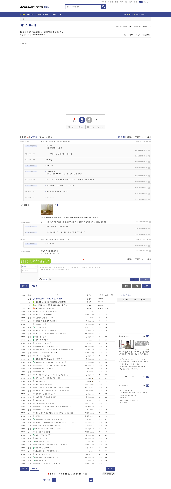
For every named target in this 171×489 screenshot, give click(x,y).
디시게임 (124, 2)
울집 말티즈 (123, 403)
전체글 (24, 286)
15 (80, 474)
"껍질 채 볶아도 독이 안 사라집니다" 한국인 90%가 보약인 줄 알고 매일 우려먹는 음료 (69, 217)
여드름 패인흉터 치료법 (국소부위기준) (47, 426)
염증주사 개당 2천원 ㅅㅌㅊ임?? (45, 353)
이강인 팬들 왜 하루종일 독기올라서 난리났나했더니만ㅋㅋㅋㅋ (134, 359)
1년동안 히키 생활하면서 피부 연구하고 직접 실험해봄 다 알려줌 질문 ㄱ (52, 422)
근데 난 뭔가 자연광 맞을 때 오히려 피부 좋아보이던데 (52, 413)
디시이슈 (132, 377)
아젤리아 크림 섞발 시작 (42, 368)
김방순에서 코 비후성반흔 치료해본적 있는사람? (50, 365)
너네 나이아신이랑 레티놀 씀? (44, 311)
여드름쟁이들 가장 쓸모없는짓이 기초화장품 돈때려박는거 (52, 387)
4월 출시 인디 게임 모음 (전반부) (128, 369)
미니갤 (109, 2)
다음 (83, 474)
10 (66, 474)
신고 (100, 127)
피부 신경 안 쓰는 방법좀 (42, 315)
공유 (80, 127)
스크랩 (124, 35)
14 (77, 474)
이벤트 (130, 2)
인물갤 (114, 2)
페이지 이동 (108, 474)
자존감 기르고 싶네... (41, 343)
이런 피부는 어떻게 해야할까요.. (44, 457)
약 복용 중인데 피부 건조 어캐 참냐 (45, 464)
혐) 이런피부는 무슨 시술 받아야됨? (46, 429)
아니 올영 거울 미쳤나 (41, 432)
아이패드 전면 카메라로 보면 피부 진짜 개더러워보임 (51, 406)
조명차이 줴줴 (39, 327)
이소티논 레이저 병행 (41, 410)
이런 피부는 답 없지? (41, 448)
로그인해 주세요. (125, 295)
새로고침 (148, 137)
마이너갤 (103, 2)
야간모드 (147, 2)
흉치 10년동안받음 (40, 435)
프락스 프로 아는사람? (41, 356)
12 (71, 474)
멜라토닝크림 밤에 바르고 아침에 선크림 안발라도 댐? (52, 349)
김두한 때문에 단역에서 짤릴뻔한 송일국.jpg (132, 366)
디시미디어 (123, 377)
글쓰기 (146, 286)
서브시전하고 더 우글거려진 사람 (45, 451)
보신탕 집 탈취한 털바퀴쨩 (128, 395)
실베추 (70, 127)
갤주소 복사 (136, 26)
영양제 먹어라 (39, 324)
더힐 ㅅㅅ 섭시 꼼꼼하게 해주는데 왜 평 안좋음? (50, 391)
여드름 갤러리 (28, 25)
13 (74, 474)
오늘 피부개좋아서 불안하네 (43, 403)
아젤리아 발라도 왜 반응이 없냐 (44, 346)
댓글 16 (146, 35)
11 (69, 474)
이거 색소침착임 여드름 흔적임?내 (45, 378)
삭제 (150, 141)
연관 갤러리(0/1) (125, 26)
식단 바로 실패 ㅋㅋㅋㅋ (42, 454)
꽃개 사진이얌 (124, 398)
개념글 (34, 286)
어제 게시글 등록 (134, 14)
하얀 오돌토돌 (39, 337)
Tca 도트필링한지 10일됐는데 (44, 397)
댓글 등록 (120, 137)
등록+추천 (145, 279)
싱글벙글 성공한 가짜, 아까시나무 (129, 364)
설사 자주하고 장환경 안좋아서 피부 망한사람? (49, 334)
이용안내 (144, 26)
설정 (116, 26)
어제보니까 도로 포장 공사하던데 (45, 321)
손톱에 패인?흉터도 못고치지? (44, 318)
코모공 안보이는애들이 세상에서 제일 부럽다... (49, 375)
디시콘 (135, 2)
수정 (126, 286)
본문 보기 (130, 137)
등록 (134, 279)
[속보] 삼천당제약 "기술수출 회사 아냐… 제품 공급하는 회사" (134, 361)
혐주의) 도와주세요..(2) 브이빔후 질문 (46, 359)
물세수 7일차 (38, 400)
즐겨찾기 (125, 300)
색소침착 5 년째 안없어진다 (43, 394)
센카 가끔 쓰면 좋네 (40, 438)
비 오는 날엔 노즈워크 (126, 390)
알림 (143, 300)
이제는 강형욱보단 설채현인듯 (129, 400)
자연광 (36, 416)
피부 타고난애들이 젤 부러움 (43, 330)
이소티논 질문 (39, 372)
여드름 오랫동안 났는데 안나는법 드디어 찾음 (49, 445)
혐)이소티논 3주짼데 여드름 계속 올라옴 (47, 419)
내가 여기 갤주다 (39, 340)
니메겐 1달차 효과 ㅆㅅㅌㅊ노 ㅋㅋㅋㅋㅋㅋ (48, 362)
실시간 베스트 (124, 336)
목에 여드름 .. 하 (39, 460)
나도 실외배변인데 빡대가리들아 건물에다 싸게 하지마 (134, 393)
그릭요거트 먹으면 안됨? (42, 384)
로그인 (141, 2)
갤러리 (22, 14)
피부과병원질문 (39, 381)
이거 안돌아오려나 (40, 441)
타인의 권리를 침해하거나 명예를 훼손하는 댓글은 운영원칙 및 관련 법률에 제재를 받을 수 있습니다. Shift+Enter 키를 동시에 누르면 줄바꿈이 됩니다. (70, 268)
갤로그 (119, 2)
